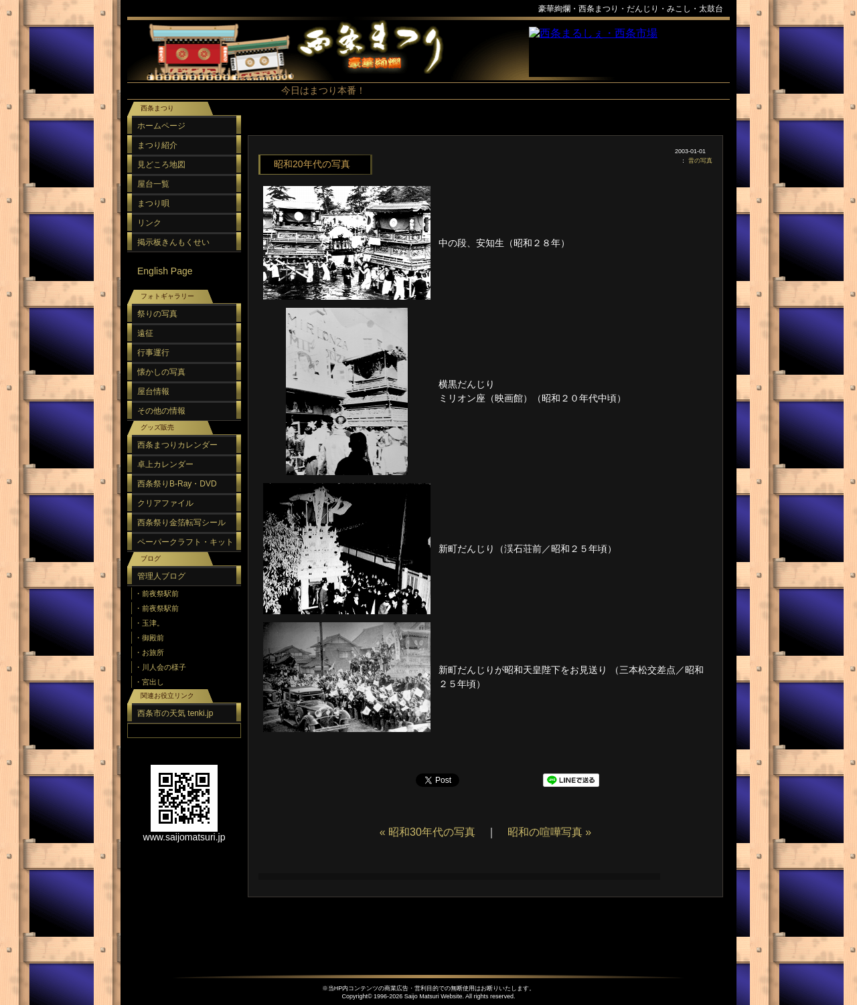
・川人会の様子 (160, 667)
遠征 (145, 333)
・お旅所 (149, 652)
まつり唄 (153, 203)
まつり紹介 (157, 145)
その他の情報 (161, 411)
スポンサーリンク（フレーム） (629, 52)
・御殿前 (149, 638)
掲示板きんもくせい (173, 242)
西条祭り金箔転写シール (181, 522)
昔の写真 (700, 160)
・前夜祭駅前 (157, 593)
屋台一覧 (153, 184)
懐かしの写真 (161, 372)
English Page (165, 271)
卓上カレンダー (165, 464)
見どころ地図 (161, 164)
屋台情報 (153, 391)
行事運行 (153, 352)
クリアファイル (165, 503)
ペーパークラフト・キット (185, 542)
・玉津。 (149, 623)
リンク (149, 222)
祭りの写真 (157, 313)
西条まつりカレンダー (177, 445)
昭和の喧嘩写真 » (549, 832)
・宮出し (149, 682)
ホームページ (161, 125)
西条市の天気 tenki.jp (175, 713)
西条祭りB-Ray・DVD (177, 483)
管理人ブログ (161, 576)
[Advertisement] (482, 127)
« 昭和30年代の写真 (427, 832)
